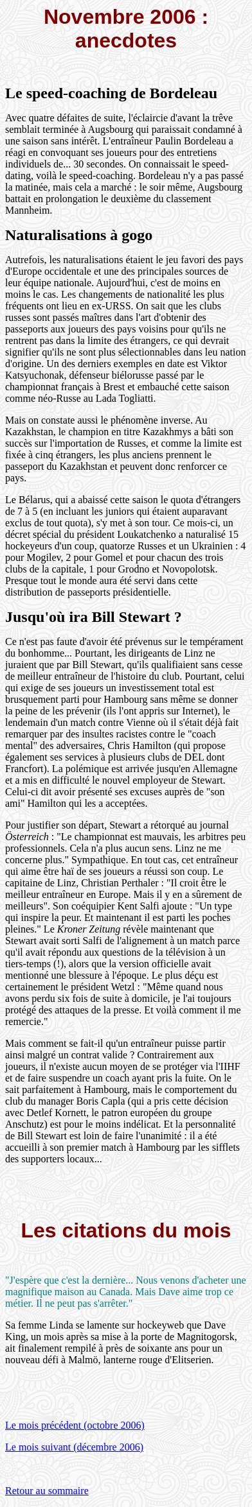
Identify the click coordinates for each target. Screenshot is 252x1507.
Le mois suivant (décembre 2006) (74, 1447)
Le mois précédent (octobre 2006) (75, 1425)
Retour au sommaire (47, 1490)
